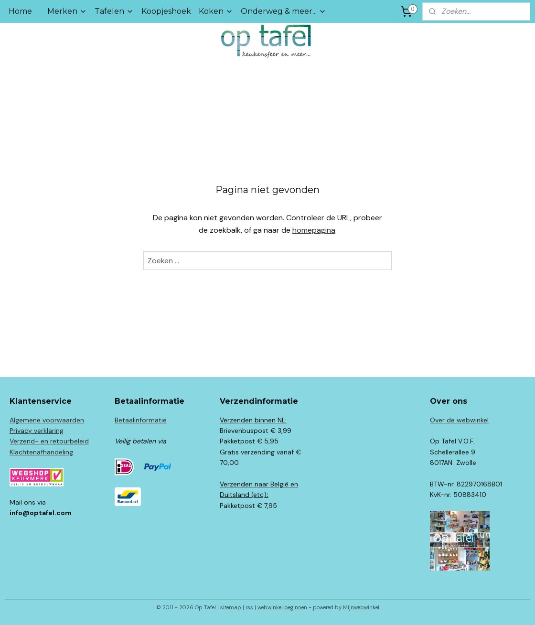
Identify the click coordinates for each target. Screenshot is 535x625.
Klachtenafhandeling (41, 452)
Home (20, 11)
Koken (216, 11)
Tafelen (114, 11)
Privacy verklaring (37, 430)
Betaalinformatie (141, 420)
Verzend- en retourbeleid (49, 441)
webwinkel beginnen (282, 607)
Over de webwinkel (459, 420)
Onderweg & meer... (283, 11)
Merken (67, 11)
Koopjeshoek (166, 11)
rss (249, 607)
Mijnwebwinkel (361, 607)
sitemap (230, 607)
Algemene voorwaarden (47, 420)
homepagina (313, 230)
